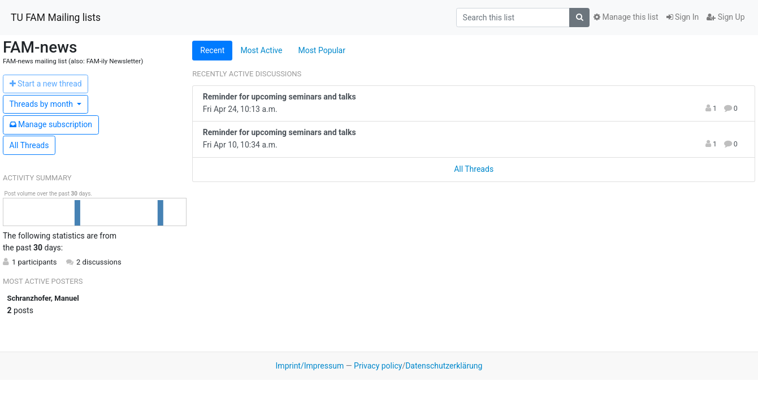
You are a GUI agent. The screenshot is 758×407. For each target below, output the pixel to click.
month (42, 104)
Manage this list (626, 16)
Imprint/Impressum (310, 365)
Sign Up (725, 16)
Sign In (682, 16)
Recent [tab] (212, 50)
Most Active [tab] (261, 50)
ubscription (51, 124)
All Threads (29, 145)
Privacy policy (378, 365)
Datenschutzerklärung (443, 365)
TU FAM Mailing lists (56, 17)
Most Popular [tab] (321, 50)
